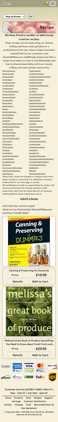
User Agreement (29, 408)
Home (8, 398)
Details (18, 281)
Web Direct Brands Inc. (35, 412)
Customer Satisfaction (35, 401)
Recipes (37, 398)
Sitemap (19, 404)
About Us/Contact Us (44, 404)
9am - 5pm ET (40, 393)
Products (18, 398)
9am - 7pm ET (18, 393)
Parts (28, 398)
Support (49, 398)
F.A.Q (28, 404)
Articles (8, 404)
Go (30, 16)
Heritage (16, 401)
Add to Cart (40, 281)
